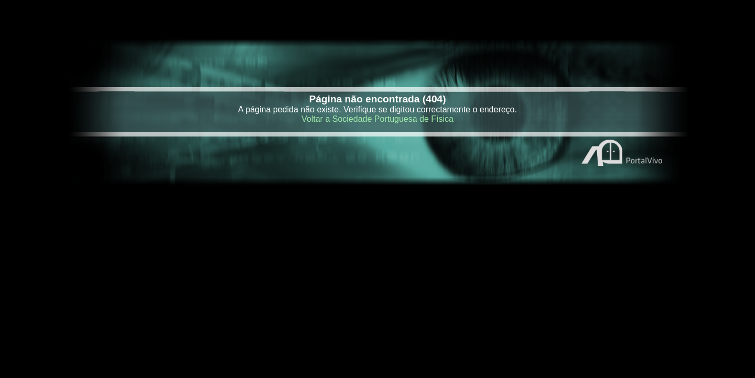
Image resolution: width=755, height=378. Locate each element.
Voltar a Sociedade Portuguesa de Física (377, 118)
